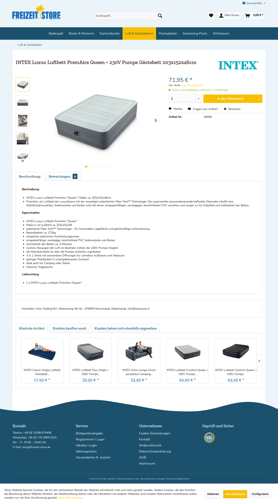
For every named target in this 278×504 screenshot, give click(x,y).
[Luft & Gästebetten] (139, 33)
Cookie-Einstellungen (154, 433)
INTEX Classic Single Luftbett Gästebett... (42, 372)
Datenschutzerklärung (155, 451)
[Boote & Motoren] (81, 33)
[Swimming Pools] (195, 33)
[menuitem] (129, 15)
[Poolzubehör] (168, 33)
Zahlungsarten (86, 451)
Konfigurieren (260, 494)
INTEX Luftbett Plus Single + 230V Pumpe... (90, 372)
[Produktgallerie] (86, 167)
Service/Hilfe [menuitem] (252, 3)
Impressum (147, 463)
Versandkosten (148, 478)
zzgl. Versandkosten (192, 85)
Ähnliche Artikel (32, 328)
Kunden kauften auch (69, 328)
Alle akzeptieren (235, 494)
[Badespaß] (56, 33)
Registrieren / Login (90, 439)
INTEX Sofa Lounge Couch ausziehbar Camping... (139, 372)
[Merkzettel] (211, 16)
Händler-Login (86, 445)
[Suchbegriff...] (129, 16)
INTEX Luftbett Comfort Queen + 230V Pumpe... (187, 372)
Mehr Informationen (70, 498)
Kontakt (144, 439)
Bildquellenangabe (89, 433)
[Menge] (185, 98)
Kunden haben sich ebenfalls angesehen (125, 328)
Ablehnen (213, 494)
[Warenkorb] (254, 16)
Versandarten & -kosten (93, 457)
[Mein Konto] (229, 16)
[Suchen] (160, 16)
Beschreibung (30, 176)
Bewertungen (63, 176)
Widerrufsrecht (150, 445)
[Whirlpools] (221, 33)
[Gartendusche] (110, 33)
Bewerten (232, 109)
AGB (142, 457)
